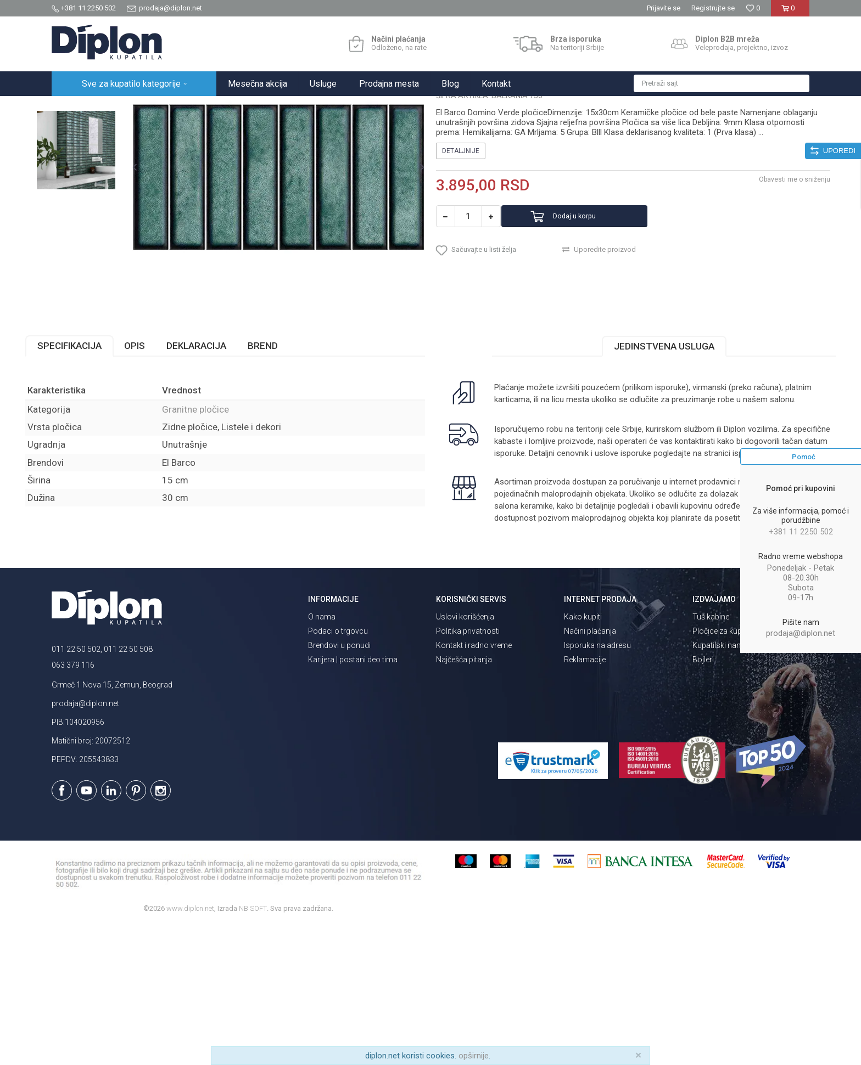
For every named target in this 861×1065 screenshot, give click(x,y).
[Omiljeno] (753, 8)
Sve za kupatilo (132, 108)
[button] (721, 83)
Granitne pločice (222, 108)
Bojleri (703, 798)
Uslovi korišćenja (465, 755)
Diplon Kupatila (76, 108)
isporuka (534, 580)
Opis (160, 460)
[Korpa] (790, 12)
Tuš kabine (710, 755)
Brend (289, 460)
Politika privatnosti (468, 769)
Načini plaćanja (590, 769)
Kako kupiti (583, 755)
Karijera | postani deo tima (353, 798)
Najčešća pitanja (464, 798)
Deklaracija (223, 460)
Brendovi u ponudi (339, 784)
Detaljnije (460, 266)
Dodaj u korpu (592, 331)
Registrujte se (713, 8)
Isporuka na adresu (597, 784)
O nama (322, 755)
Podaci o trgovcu (338, 769)
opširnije (474, 1056)
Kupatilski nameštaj (725, 784)
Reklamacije (585, 798)
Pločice (176, 108)
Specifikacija (96, 460)
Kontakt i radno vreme (474, 784)
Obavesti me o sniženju (768, 294)
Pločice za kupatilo (724, 769)
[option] (99, 172)
